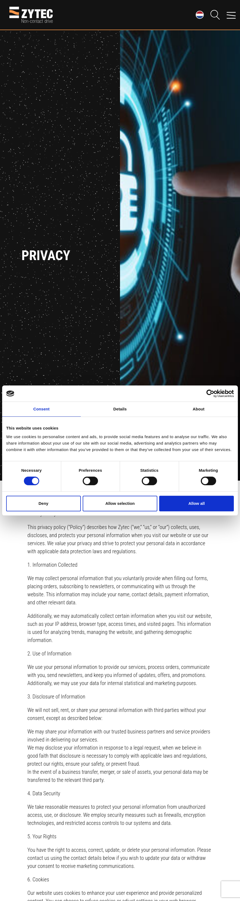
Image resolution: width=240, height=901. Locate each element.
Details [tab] (120, 409)
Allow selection (119, 503)
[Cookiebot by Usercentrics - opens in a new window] (210, 393)
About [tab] (199, 409)
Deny (43, 503)
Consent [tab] (41, 409)
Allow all (196, 503)
